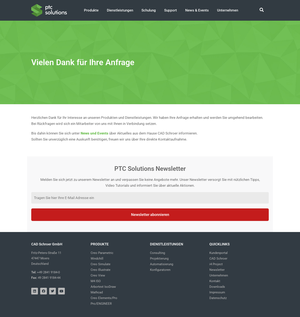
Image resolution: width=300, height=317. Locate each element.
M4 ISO (96, 281)
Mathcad (97, 292)
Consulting (157, 253)
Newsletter (217, 270)
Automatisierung (161, 264)
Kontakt (214, 281)
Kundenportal (218, 253)
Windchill (97, 258)
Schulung (148, 10)
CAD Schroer (218, 258)
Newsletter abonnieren (150, 214)
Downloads (217, 287)
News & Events (197, 10)
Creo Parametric (102, 253)
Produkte (91, 10)
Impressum (217, 292)
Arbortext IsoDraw (103, 287)
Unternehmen (227, 10)
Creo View (98, 275)
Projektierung (159, 258)
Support (170, 10)
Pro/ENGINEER (101, 304)
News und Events (94, 133)
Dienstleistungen (120, 10)
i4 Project (216, 264)
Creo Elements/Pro (104, 298)
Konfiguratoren (160, 270)
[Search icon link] (262, 10)
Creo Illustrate (100, 270)
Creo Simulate (100, 264)
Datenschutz (218, 298)
